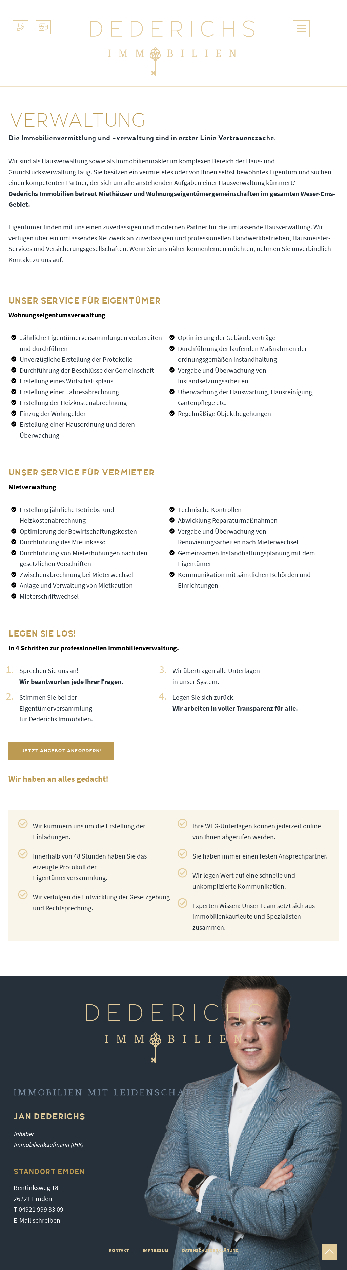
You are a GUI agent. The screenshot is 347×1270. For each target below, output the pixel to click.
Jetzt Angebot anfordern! (61, 751)
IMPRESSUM (155, 1250)
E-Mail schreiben (37, 1220)
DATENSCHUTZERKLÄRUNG (210, 1250)
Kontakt (119, 1250)
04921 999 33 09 (41, 1209)
